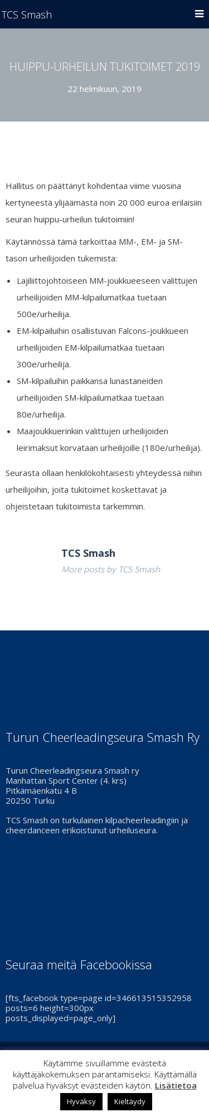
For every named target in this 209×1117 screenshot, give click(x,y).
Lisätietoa (176, 1085)
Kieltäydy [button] (129, 1101)
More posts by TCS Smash (110, 569)
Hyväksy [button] (81, 1101)
